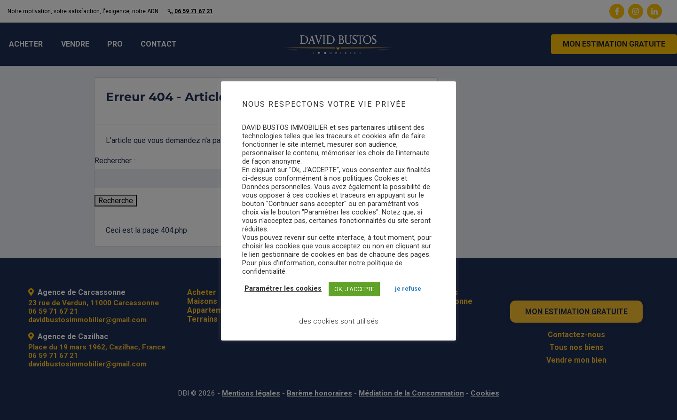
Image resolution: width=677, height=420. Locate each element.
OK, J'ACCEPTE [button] (354, 289)
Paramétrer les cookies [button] (283, 289)
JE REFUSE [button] (408, 288)
